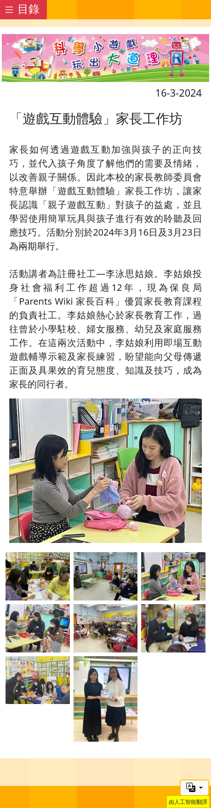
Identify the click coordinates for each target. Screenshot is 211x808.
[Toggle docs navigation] (23, 9)
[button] (194, 787)
